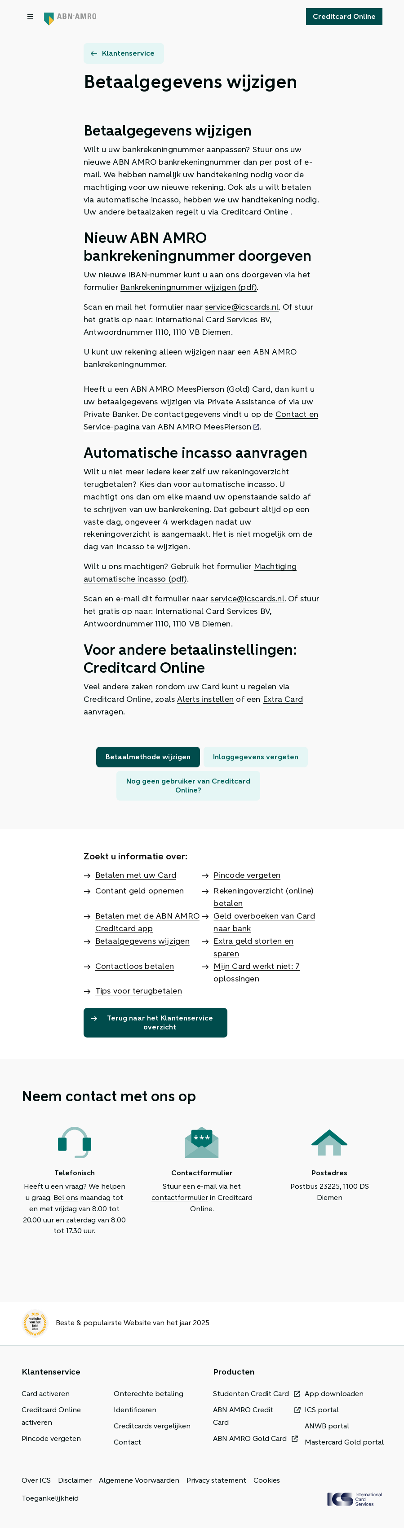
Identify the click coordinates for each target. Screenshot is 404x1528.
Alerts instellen (205, 699)
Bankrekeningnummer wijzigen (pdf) (188, 287)
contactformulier (179, 1198)
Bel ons (65, 1198)
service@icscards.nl (242, 307)
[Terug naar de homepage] (70, 17)
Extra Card (283, 699)
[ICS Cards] (354, 1499)
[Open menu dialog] (31, 16)
